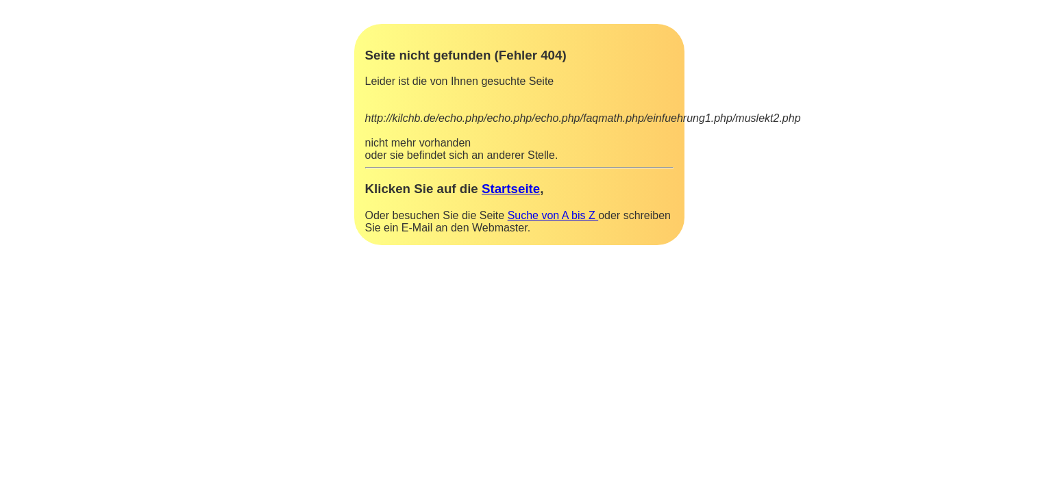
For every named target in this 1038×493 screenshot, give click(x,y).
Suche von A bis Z (553, 215)
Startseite (511, 188)
